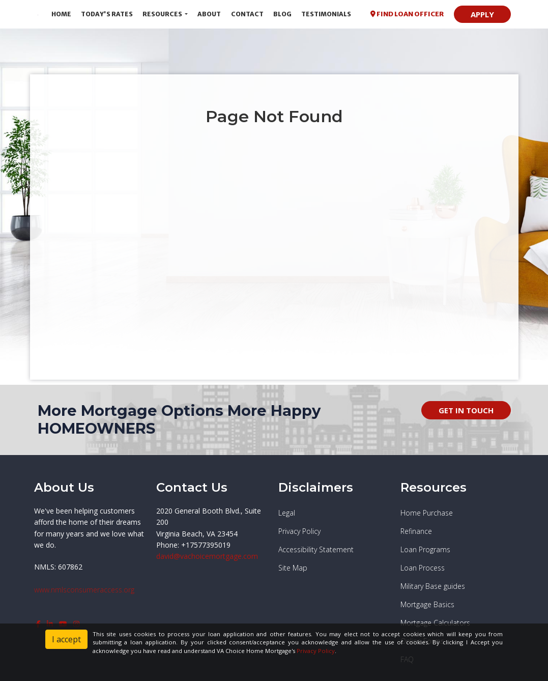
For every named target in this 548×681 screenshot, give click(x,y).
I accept (66, 639)
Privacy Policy (299, 531)
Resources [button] (162, 14)
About (209, 14)
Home (61, 14)
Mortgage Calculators (435, 623)
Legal (286, 513)
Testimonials (326, 14)
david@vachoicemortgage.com (207, 556)
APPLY (482, 14)
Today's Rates (107, 14)
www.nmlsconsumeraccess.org (84, 589)
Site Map (292, 568)
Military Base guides (432, 586)
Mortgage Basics (427, 604)
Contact (247, 14)
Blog (282, 14)
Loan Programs (425, 549)
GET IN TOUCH (466, 410)
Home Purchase (426, 513)
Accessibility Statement (316, 549)
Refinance (416, 531)
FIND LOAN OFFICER (407, 14)
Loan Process (422, 568)
